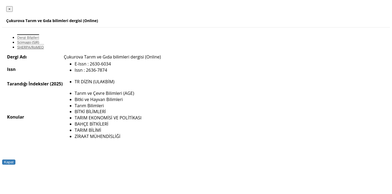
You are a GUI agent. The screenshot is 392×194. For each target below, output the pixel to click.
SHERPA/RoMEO (30, 47)
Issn (11, 69)
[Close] (9, 9)
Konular (15, 117)
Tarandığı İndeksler (28, 84)
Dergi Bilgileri (28, 37)
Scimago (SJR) (28, 42)
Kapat (9, 162)
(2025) (56, 84)
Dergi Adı (17, 57)
